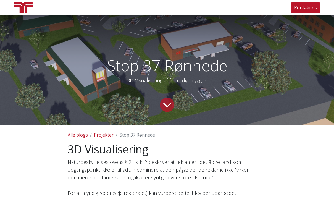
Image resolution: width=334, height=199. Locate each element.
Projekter (104, 135)
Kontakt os (305, 8)
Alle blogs (78, 135)
